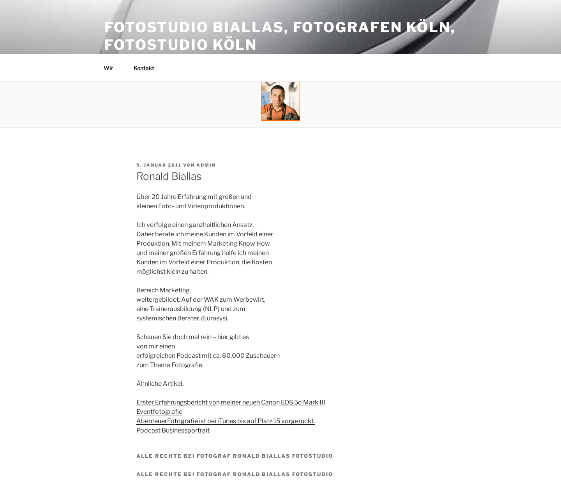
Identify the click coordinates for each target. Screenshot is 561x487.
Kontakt (148, 68)
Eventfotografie (159, 411)
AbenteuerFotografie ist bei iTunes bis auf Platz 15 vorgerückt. (225, 421)
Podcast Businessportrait (173, 430)
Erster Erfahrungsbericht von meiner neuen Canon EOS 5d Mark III (230, 402)
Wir (112, 68)
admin (206, 165)
